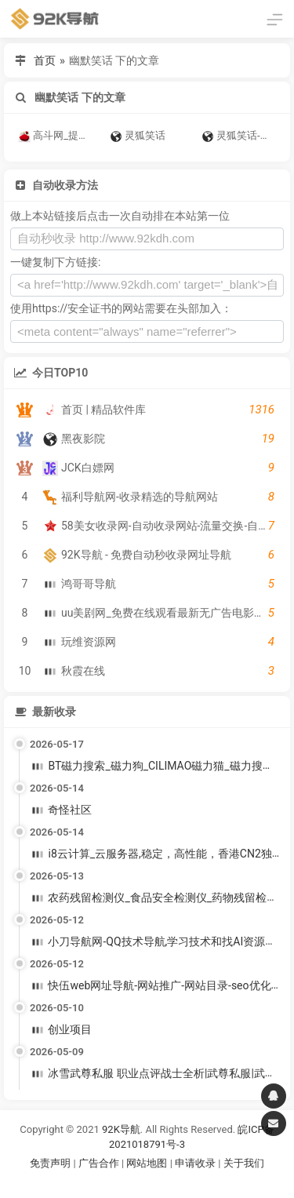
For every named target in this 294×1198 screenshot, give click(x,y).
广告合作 (98, 1163)
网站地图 (147, 1163)
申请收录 (195, 1163)
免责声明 (50, 1163)
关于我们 (243, 1163)
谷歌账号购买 (168, 1183)
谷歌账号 (115, 1183)
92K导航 (121, 1129)
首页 (45, 60)
